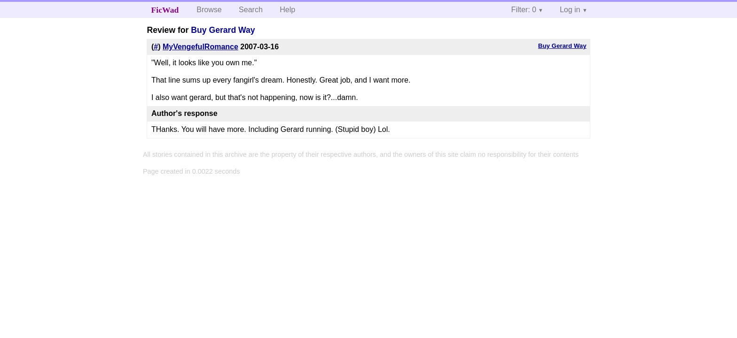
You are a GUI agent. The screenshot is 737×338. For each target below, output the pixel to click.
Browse (208, 10)
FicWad (165, 10)
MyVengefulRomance (200, 47)
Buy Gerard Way (223, 30)
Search (251, 10)
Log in (570, 10)
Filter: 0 (523, 10)
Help (287, 10)
